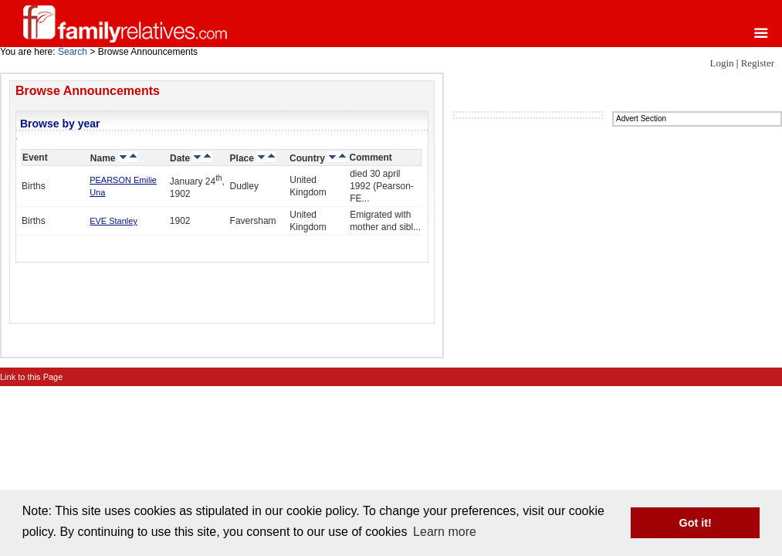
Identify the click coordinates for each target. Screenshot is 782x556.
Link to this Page (31, 376)
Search (72, 51)
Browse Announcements (87, 90)
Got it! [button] (695, 523)
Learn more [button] (444, 531)
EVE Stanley (113, 220)
